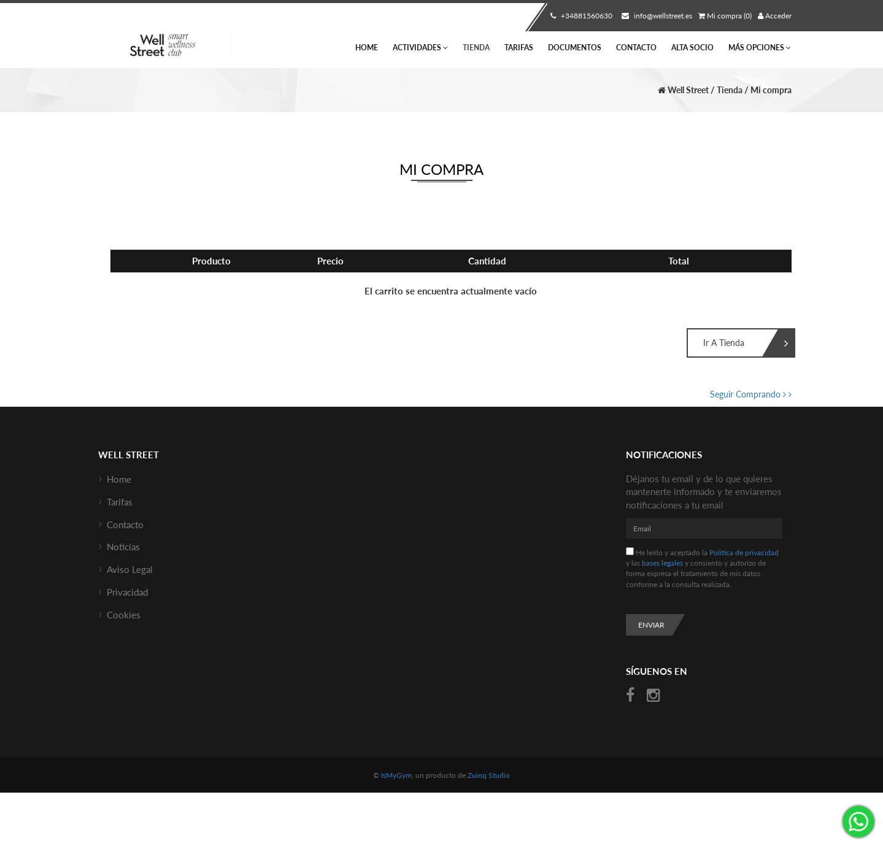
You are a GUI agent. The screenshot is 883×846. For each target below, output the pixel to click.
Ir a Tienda (732, 343)
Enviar (651, 624)
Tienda (476, 47)
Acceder (775, 15)
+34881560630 (579, 15)
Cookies (124, 614)
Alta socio (692, 47)
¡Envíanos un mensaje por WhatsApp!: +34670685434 (858, 821)
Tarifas (518, 47)
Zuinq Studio (489, 775)
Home (366, 47)
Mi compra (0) (725, 15)
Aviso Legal (130, 569)
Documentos (574, 47)
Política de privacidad (744, 552)
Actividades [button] (420, 47)
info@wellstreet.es (655, 15)
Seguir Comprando (751, 394)
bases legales (662, 562)
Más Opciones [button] (759, 47)
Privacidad (127, 592)
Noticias (123, 546)
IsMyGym (396, 775)
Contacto (636, 47)
